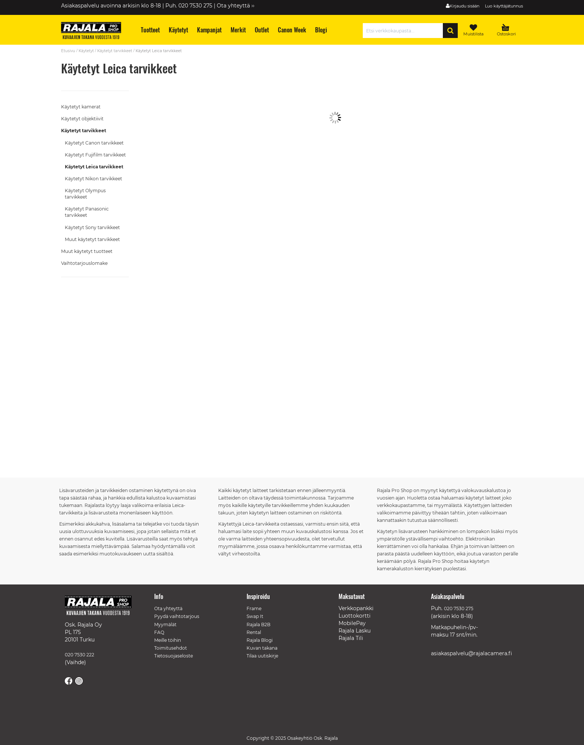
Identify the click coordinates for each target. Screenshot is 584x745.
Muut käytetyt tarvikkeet (92, 239)
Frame (254, 608)
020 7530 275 (458, 608)
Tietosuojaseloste (173, 656)
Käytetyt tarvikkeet (114, 50)
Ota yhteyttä (168, 608)
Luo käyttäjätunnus (504, 6)
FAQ (159, 632)
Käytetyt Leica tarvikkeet (94, 166)
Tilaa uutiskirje (262, 656)
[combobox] (405, 30)
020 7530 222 (79, 654)
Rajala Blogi (260, 640)
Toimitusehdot (170, 648)
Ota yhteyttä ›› (235, 5)
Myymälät (165, 624)
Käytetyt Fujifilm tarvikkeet (95, 155)
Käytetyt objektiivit (82, 118)
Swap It (255, 616)
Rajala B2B (258, 624)
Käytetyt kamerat (81, 107)
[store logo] (94, 31)
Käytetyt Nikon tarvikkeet (93, 178)
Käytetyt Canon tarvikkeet (94, 143)
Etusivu (68, 50)
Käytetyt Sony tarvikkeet (92, 227)
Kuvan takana (262, 648)
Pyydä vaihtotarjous (176, 616)
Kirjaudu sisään (464, 6)
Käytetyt (86, 50)
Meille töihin (167, 640)
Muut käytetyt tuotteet (86, 251)
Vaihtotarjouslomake (84, 263)
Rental (254, 632)
